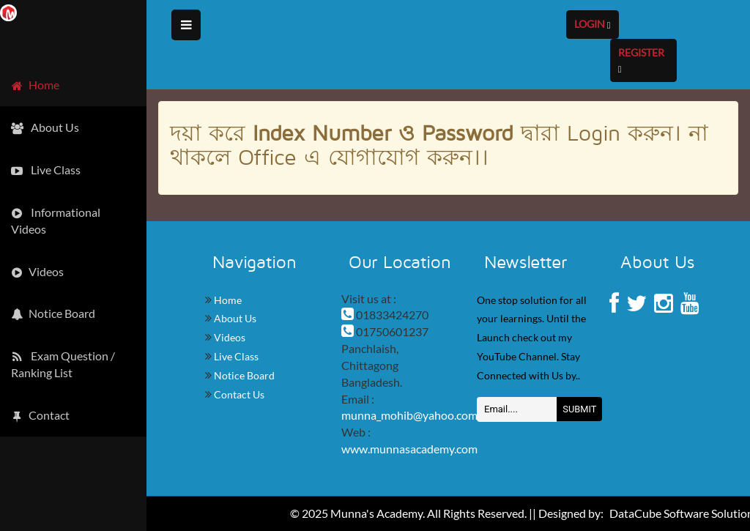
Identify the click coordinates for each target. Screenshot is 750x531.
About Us (234, 318)
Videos (228, 337)
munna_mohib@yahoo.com (409, 415)
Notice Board (243, 375)
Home (227, 300)
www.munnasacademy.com (409, 449)
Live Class (235, 356)
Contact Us (238, 394)
